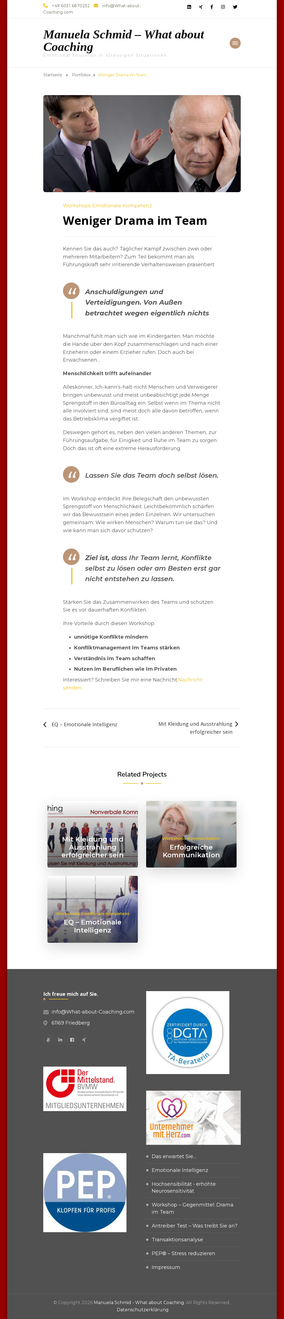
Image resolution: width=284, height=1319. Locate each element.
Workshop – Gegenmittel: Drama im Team (193, 1208)
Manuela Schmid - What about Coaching (139, 1302)
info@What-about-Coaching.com (93, 1012)
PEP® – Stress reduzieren (183, 1253)
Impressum (166, 1267)
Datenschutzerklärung (143, 1309)
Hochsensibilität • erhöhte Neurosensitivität (184, 1187)
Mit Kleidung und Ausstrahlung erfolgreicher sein (195, 727)
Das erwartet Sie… (174, 1156)
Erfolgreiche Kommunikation (191, 851)
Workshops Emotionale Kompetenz (107, 206)
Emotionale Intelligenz (180, 1170)
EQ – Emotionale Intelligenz (84, 724)
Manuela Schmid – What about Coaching (123, 40)
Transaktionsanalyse (177, 1240)
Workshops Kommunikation (191, 838)
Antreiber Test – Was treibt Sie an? (194, 1226)
